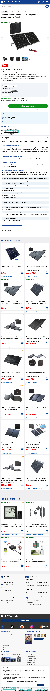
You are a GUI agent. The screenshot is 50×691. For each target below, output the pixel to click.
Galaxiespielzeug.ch (31, 658)
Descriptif (5, 138)
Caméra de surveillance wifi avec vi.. (10, 570)
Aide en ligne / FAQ (8, 579)
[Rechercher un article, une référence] (25, 6)
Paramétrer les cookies (28, 685)
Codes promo (6, 645)
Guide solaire (6, 649)
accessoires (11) (8, 230)
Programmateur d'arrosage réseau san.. (35, 570)
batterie (18, 185)
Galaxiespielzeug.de (32, 654)
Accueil (11, 12)
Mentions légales (6, 641)
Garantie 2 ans (30, 602)
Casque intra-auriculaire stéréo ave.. (34, 534)
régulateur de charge (30, 185)
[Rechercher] (47, 6)
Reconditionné (18, 12)
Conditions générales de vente (9, 639)
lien (18, 674)
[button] (10, 101)
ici (36, 681)
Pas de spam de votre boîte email (34, 604)
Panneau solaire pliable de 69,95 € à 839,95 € (12, 225)
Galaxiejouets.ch (31, 656)
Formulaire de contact (8, 584)
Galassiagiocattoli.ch (32, 660)
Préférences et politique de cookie (10, 643)
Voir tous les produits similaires (8, 491)
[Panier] (47, 2)
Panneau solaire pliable (6, 276)
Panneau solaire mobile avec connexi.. (35, 488)
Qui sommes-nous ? (7, 634)
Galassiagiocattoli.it (31, 664)
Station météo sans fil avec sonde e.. (10, 534)
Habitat (25, 12)
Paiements (7, 600)
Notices (4, 647)
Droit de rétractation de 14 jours (34, 600)
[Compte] (43, 2)
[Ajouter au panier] (28, 106)
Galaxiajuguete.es (31, 662)
